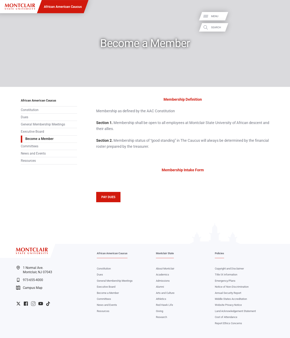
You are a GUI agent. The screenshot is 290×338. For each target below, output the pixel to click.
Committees (29, 146)
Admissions (163, 280)
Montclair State (165, 253)
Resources (28, 161)
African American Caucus (63, 7)
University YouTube (40, 303)
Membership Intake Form (183, 170)
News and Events (33, 153)
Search (281, 27)
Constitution (30, 110)
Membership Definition (183, 99)
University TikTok (48, 303)
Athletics (161, 298)
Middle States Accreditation (231, 298)
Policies (219, 253)
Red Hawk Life (164, 304)
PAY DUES (108, 197)
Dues (24, 117)
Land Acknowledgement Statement (235, 311)
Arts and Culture (165, 292)
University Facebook (25, 303)
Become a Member (39, 139)
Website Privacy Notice (228, 304)
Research (161, 317)
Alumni (160, 286)
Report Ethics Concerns (228, 323)
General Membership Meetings (43, 124)
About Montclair (165, 268)
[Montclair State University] (20, 7)
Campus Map (29, 288)
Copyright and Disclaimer (229, 268)
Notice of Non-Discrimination (232, 286)
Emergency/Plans (225, 280)
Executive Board (32, 132)
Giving (159, 311)
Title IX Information (226, 274)
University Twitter (18, 303)
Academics (162, 274)
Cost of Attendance (226, 317)
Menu (279, 16)
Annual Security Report (228, 292)
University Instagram (33, 303)
